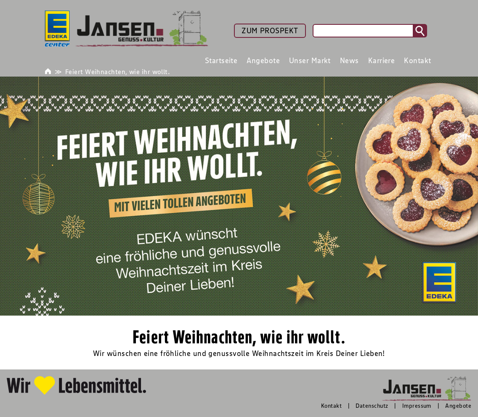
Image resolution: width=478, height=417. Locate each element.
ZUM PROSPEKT (270, 30)
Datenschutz (372, 405)
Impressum (416, 405)
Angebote (458, 405)
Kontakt (331, 405)
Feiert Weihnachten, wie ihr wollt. (117, 71)
